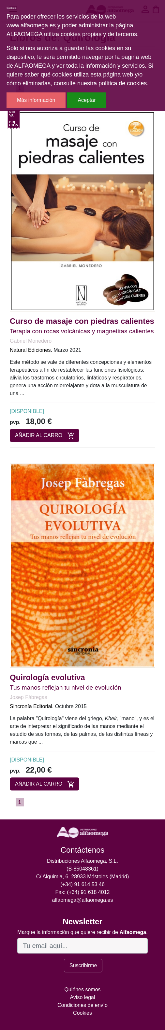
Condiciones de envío (82, 1005)
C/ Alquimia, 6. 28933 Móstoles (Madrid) (82, 876)
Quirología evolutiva (47, 677)
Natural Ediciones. (31, 350)
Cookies (82, 1013)
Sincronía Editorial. (31, 706)
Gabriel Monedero (31, 341)
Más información (36, 100)
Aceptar (87, 100)
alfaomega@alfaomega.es (82, 900)
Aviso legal (82, 997)
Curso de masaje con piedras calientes (82, 321)
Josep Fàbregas (28, 697)
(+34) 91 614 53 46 (82, 884)
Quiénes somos (82, 989)
